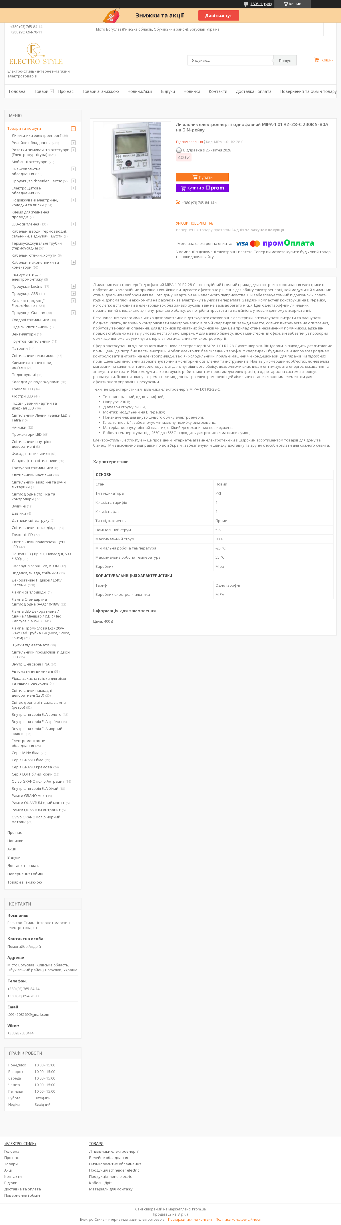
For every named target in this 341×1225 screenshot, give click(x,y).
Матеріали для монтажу (111, 1189)
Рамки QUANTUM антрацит (36, 809)
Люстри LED (22, 396)
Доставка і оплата (254, 91)
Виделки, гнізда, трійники (35, 572)
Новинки (192, 91)
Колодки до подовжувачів (35, 381)
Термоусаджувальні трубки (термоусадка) (37, 246)
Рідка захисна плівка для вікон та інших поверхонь (39, 681)
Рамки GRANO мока (29, 795)
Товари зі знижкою (100, 91)
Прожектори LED (27, 434)
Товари (41, 91)
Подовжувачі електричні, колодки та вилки (35, 202)
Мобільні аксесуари (29, 161)
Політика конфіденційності (238, 1219)
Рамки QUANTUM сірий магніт (38, 802)
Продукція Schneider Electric (37, 180)
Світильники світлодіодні (34, 527)
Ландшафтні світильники (34, 460)
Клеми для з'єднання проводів (30, 214)
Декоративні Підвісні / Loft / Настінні (37, 582)
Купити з (205, 188)
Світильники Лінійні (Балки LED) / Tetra (41, 418)
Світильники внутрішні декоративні (32, 444)
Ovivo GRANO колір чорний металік (36, 819)
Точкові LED (22, 534)
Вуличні (19, 506)
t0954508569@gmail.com (28, 1014)
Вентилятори (24, 334)
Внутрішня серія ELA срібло (36, 721)
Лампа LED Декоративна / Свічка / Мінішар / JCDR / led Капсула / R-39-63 (36, 616)
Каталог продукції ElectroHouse (28, 303)
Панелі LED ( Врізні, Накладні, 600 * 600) (41, 556)
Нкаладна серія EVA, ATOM (35, 565)
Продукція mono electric (110, 1176)
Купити (206, 177)
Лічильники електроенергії (36, 135)
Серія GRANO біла (27, 759)
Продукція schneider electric (114, 1170)
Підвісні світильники (30, 326)
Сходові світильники (30, 319)
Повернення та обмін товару (308, 91)
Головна (17, 91)
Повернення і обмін (25, 873)
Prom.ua (199, 1209)
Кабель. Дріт (100, 1182)
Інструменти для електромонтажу (27, 277)
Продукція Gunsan (28, 312)
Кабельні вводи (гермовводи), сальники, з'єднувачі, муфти (39, 234)
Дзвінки (19, 513)
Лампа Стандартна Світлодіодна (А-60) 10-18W (35, 602)
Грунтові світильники (31, 341)
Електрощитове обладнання (26, 190)
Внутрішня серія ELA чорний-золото (37, 731)
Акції (11, 849)
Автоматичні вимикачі (32, 671)
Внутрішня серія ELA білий (35, 788)
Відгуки (168, 91)
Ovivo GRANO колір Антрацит (38, 781)
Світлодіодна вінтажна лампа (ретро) (39, 705)
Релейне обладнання (31, 142)
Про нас (65, 91)
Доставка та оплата (22, 1189)
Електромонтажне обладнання (28, 743)
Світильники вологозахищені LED (38, 544)
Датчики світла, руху (30, 520)
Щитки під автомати (30, 645)
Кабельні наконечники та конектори (35, 265)
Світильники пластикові (33, 355)
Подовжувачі (24, 374)
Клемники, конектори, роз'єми (32, 365)
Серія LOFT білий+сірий (32, 774)
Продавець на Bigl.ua (170, 1214)
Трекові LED (22, 388)
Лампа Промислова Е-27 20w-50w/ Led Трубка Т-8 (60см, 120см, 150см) (41, 633)
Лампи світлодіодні (29, 592)
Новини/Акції (139, 91)
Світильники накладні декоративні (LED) (32, 693)
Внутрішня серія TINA (30, 664)
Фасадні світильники (31, 453)
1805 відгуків (261, 3)
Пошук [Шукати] (285, 60)
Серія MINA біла (25, 752)
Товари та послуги (24, 128)
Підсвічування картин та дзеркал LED (34, 406)
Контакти (218, 91)
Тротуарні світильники (32, 467)
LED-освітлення (25, 224)
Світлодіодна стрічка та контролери (33, 496)
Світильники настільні (32, 474)
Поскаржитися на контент (190, 1219)
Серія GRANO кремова (32, 767)
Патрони (20, 348)
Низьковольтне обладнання (26, 171)
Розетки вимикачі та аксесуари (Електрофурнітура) (40, 152)
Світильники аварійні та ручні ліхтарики (39, 484)
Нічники (19, 427)
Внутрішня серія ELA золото (36, 714)
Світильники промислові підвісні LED (41, 655)
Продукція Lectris (27, 286)
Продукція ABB (25, 293)
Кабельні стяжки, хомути (34, 255)
